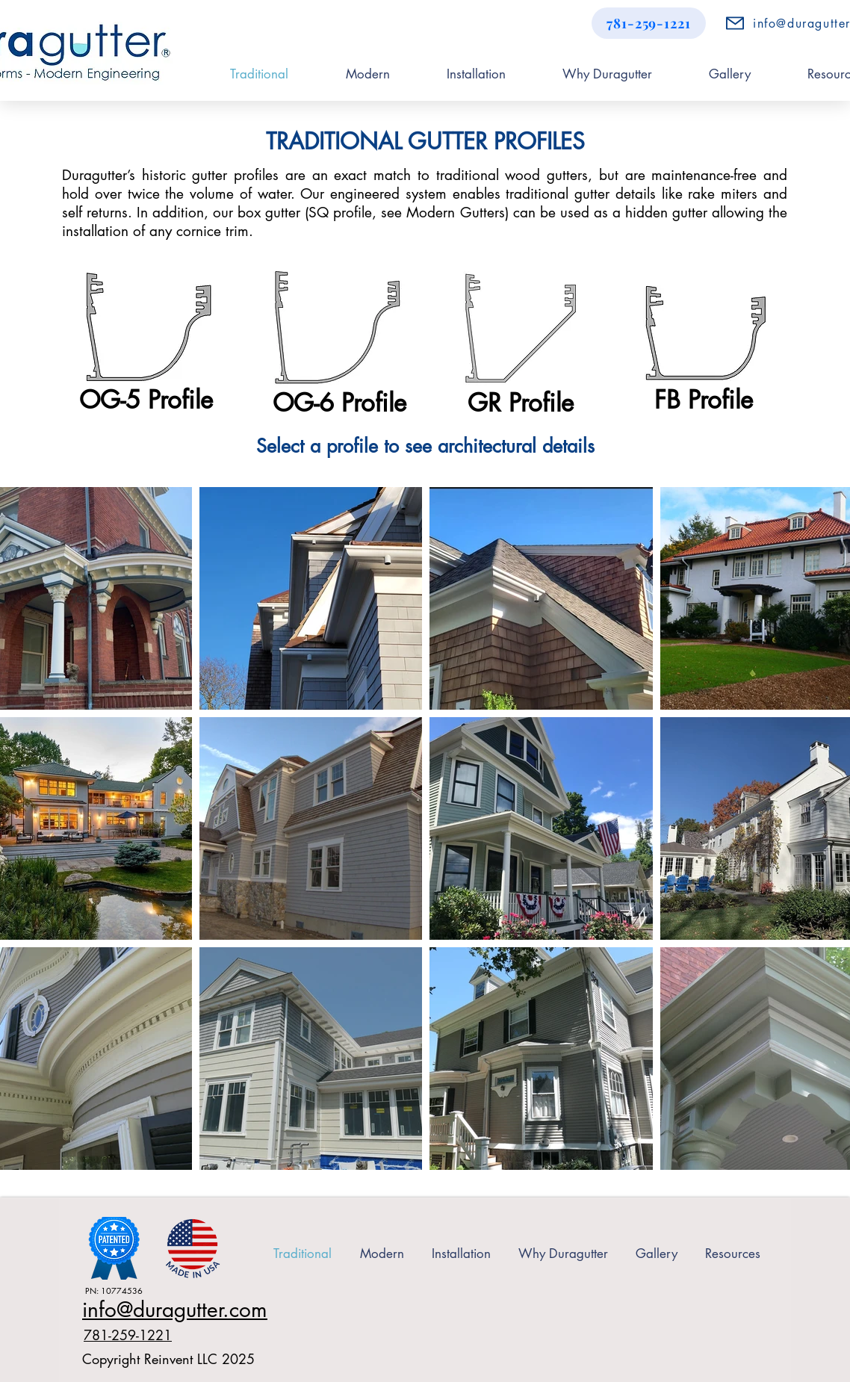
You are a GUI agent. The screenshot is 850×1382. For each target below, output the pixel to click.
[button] (732, 1253)
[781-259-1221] (649, 23)
